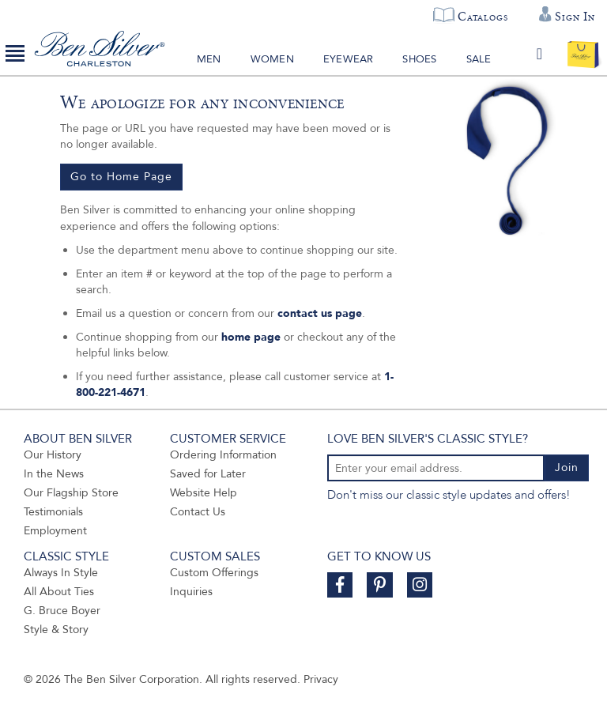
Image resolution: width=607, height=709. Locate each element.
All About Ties (59, 591)
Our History (52, 454)
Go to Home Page (121, 176)
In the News (54, 473)
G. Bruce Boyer (62, 610)
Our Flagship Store (71, 492)
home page (251, 337)
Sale (479, 59)
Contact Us (197, 511)
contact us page (319, 313)
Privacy (321, 679)
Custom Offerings (214, 572)
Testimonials (53, 511)
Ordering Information (223, 454)
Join (567, 467)
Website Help (203, 492)
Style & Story (56, 629)
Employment (55, 530)
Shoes (419, 59)
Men (209, 59)
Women (272, 59)
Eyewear (348, 59)
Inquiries (191, 591)
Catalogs (482, 16)
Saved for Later (208, 473)
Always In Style (61, 572)
